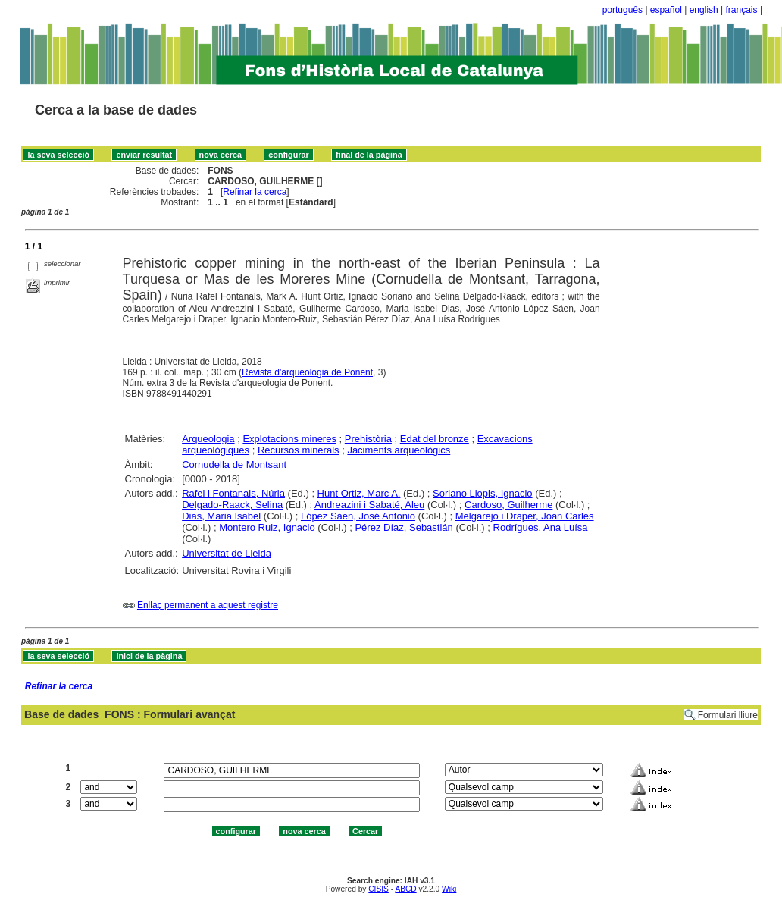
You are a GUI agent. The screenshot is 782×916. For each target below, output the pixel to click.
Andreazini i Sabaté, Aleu (369, 504)
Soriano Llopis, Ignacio (483, 493)
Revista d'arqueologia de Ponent (307, 372)
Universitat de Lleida (226, 553)
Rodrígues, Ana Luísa (540, 527)
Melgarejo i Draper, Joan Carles (524, 516)
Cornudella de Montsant (234, 464)
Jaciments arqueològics (398, 450)
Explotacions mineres (289, 438)
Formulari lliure (728, 715)
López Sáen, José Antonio (358, 516)
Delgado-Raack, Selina (232, 504)
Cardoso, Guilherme (508, 504)
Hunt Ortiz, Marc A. (359, 493)
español (666, 10)
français (742, 10)
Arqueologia (208, 438)
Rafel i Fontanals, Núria (233, 493)
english (704, 10)
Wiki (449, 889)
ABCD (405, 889)
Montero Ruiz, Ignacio (266, 527)
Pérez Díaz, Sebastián (403, 527)
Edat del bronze (434, 438)
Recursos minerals (298, 450)
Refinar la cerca (254, 192)
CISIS (378, 889)
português (622, 10)
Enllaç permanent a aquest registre (207, 605)
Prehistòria (368, 438)
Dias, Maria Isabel (221, 516)
